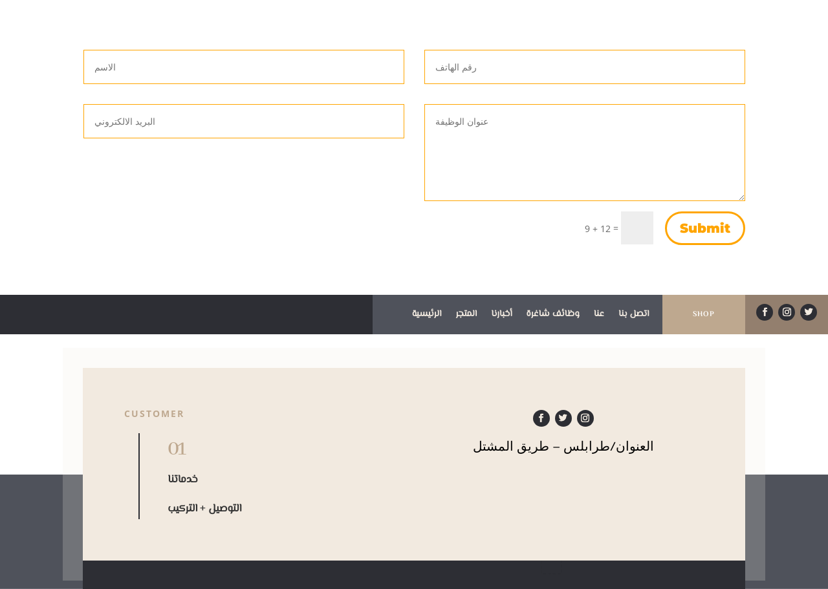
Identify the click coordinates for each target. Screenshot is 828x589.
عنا (599, 314)
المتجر (466, 314)
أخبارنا (501, 314)
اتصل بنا (633, 314)
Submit (705, 228)
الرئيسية (427, 314)
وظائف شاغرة (553, 314)
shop (704, 314)
